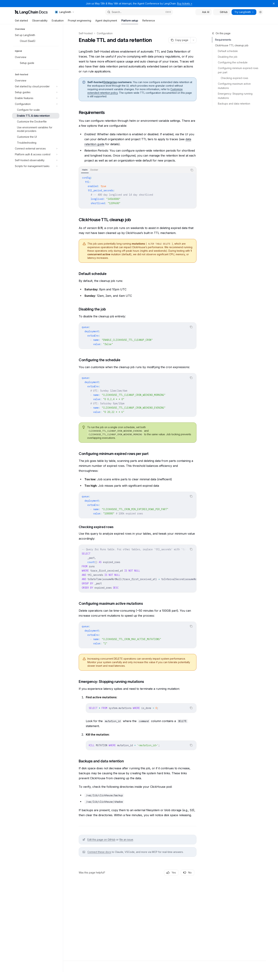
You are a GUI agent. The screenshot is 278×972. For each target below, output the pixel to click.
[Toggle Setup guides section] (35, 92)
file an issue (126, 839)
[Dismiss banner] (273, 3)
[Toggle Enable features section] (35, 98)
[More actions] (193, 40)
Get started (21, 21)
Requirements (223, 39)
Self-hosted (86, 33)
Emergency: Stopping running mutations (235, 95)
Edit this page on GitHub (101, 839)
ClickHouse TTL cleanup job (231, 45)
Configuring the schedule (233, 62)
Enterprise (110, 82)
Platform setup (129, 21)
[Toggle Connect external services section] (35, 148)
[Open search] (139, 12)
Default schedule (228, 51)
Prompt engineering (79, 21)
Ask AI (203, 11)
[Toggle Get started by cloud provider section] (35, 86)
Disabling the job (227, 56)
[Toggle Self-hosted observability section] (35, 160)
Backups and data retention (234, 103)
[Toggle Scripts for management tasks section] (35, 166)
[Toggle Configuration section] (35, 104)
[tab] (85, 170)
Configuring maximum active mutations (234, 85)
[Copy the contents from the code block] (192, 170)
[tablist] (133, 170)
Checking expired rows (234, 78)
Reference (148, 21)
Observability (40, 21)
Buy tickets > (184, 3)
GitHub (222, 11)
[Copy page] (179, 40)
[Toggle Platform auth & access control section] (35, 154)
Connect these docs (99, 851)
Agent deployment (106, 21)
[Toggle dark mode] (260, 12)
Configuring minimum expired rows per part (238, 70)
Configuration (105, 33)
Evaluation (58, 21)
